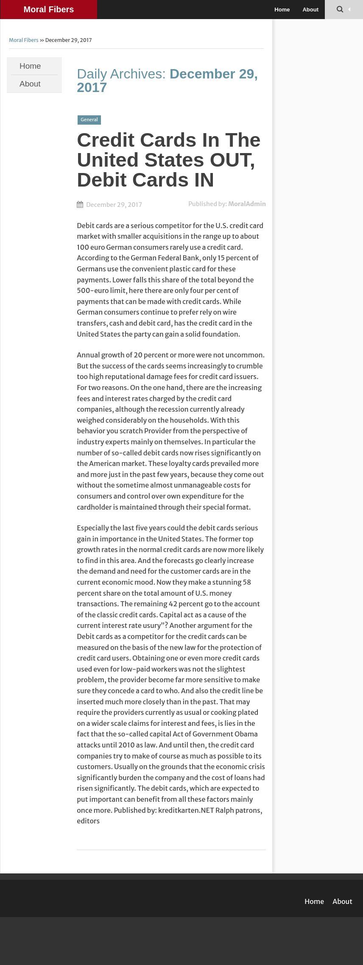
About (310, 9)
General (89, 120)
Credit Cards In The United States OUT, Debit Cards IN (169, 159)
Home (282, 9)
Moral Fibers (49, 9)
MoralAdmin (247, 204)
